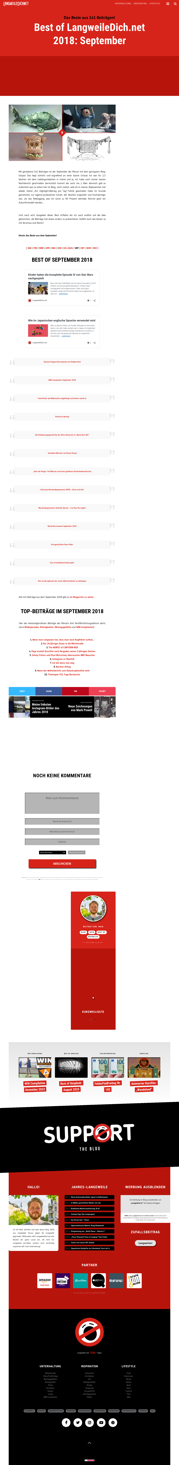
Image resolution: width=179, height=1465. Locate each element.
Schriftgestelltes (89, 1394)
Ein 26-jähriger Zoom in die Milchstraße (63, 643)
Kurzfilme (50, 1388)
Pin (75, 691)
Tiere (129, 1394)
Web (128, 1397)
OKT (83, 248)
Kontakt (71, 1411)
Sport (129, 1385)
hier (40, 879)
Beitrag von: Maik (93, 927)
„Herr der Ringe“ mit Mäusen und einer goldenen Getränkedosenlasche (62, 471)
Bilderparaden (31, 627)
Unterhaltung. (123, 4)
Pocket (102, 691)
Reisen (128, 1382)
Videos (89, 1397)
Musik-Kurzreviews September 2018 (62, 526)
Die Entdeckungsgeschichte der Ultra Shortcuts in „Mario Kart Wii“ (62, 435)
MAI (53, 248)
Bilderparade (50, 1373)
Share (49, 691)
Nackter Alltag (63, 666)
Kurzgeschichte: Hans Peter (62, 544)
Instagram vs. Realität (63, 659)
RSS (153, 1411)
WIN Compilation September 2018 (62, 380)
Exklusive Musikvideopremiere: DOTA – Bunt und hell (62, 489)
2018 (92, 932)
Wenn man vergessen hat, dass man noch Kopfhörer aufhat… (63, 639)
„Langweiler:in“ (137, 1203)
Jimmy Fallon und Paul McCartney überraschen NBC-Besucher (63, 655)
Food (129, 1373)
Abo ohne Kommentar (76, 852)
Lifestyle (129, 1366)
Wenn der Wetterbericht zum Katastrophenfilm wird (63, 670)
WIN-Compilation (84, 627)
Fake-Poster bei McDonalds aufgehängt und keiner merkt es (62, 398)
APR (48, 248)
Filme (50, 1385)
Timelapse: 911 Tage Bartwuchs (64, 674)
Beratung (114, 1411)
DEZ (95, 248)
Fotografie (89, 1388)
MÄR (41, 248)
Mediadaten (85, 1411)
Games (50, 1391)
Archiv (41, 1411)
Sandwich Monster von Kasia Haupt (62, 453)
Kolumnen (128, 1376)
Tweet (22, 691)
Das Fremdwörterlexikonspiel (62, 562)
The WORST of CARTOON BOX (63, 647)
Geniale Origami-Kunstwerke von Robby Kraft (62, 362)
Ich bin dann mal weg (63, 662)
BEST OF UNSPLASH (71, 1053)
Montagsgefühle (63, 627)
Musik (128, 1379)
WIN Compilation (50, 1397)
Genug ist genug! (62, 416)
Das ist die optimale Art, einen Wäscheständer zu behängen (62, 581)
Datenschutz (129, 1411)
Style (129, 1388)
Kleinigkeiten (46, 627)
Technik (129, 1391)
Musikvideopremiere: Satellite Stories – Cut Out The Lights (62, 508)
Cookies (143, 1411)
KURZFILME (144, 1053)
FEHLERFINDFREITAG (108, 1053)
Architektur (89, 1376)
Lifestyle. (155, 4)
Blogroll (29, 1411)
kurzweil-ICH (89, 1391)
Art (89, 1379)
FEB (35, 248)
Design (89, 1385)
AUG (70, 248)
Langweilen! (145, 1243)
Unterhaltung (50, 1366)
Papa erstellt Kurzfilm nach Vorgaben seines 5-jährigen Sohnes (63, 651)
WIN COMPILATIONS (35, 1053)
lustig (50, 1394)
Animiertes (89, 1373)
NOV (89, 248)
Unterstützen (56, 1411)
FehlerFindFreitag (50, 1376)
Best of (101, 932)
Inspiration (89, 1366)
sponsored (100, 1411)
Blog (83, 932)
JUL (65, 248)
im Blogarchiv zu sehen (81, 597)
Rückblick (93, 937)
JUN (59, 248)
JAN (29, 248)
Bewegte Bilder (89, 1382)
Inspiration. (140, 4)
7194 (93, 1352)
